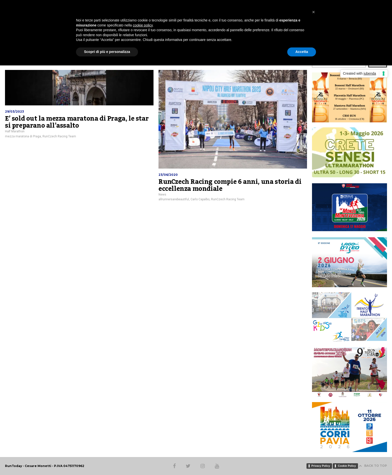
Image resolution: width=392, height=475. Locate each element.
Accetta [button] (301, 52)
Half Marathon (14, 131)
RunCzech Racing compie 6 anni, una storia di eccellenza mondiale (229, 185)
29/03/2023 (14, 111)
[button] (314, 12)
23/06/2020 (168, 175)
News (162, 194)
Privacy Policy (321, 465)
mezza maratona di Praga (23, 136)
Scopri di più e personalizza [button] (107, 52)
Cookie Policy (347, 465)
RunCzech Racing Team (59, 136)
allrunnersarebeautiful (173, 199)
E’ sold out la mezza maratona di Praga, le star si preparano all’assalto (76, 122)
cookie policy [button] (142, 25)
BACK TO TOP (373, 466)
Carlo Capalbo (200, 199)
